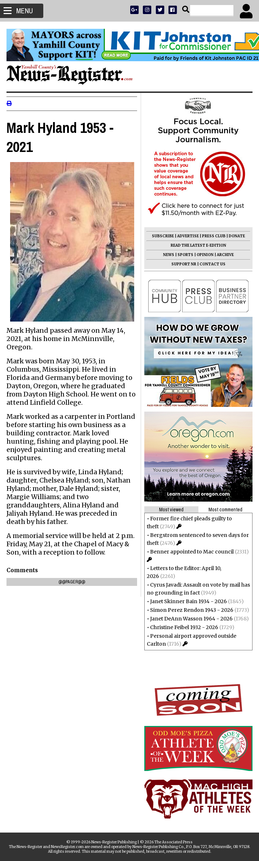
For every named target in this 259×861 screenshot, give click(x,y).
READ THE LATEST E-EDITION (197, 245)
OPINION (204, 254)
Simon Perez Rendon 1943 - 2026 (191, 610)
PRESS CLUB (213, 236)
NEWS (168, 254)
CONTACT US (212, 264)
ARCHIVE (224, 254)
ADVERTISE (187, 236)
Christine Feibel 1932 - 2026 (183, 627)
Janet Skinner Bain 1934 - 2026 (187, 601)
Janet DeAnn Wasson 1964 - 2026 (190, 618)
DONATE (236, 236)
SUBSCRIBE (162, 236)
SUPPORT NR (183, 264)
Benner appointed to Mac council (191, 551)
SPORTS (185, 254)
